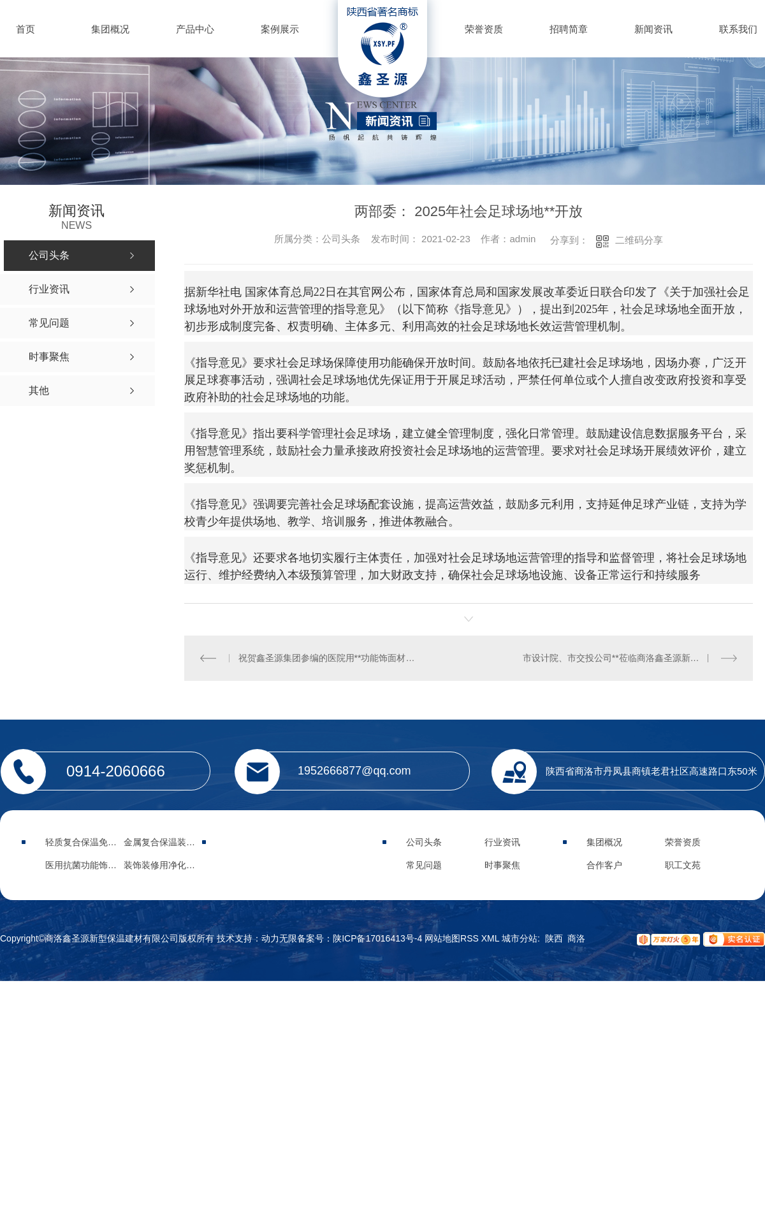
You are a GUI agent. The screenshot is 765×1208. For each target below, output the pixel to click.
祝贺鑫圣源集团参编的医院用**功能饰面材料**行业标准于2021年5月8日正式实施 (326, 658)
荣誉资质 (484, 29)
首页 (25, 29)
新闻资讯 (653, 29)
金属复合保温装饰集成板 (173, 842)
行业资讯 (502, 842)
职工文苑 (683, 865)
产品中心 (195, 29)
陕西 (554, 938)
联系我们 (738, 29)
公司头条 (424, 842)
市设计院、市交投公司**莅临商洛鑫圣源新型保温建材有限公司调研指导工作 (630, 658)
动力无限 (279, 938)
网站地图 (442, 938)
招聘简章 (569, 29)
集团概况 (110, 29)
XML (491, 938)
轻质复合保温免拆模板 (90, 842)
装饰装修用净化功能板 (168, 865)
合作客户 (604, 865)
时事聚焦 (502, 865)
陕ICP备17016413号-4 (377, 938)
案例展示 (280, 29)
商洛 (576, 938)
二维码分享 (639, 240)
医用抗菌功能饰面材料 (90, 865)
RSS (470, 938)
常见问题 (424, 865)
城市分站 (519, 938)
